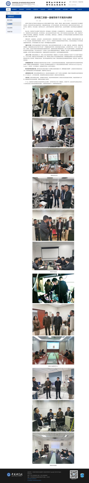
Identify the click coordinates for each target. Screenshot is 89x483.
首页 (7, 13)
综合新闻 (9, 27)
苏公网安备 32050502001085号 (34, 480)
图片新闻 (9, 20)
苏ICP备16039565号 (32, 478)
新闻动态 (12, 13)
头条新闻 (17, 13)
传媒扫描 (9, 31)
